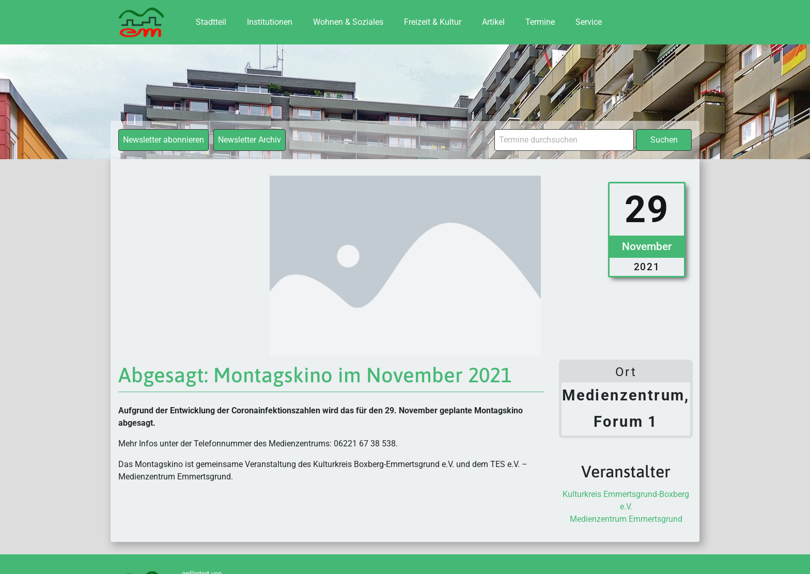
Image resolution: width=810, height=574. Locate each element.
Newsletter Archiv (249, 140)
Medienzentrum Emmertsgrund (626, 519)
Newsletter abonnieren (163, 140)
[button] (22, 551)
